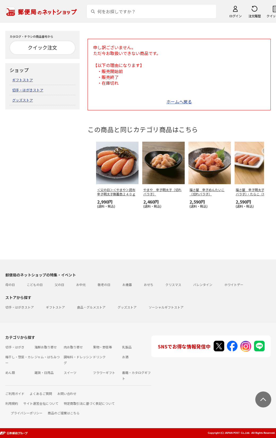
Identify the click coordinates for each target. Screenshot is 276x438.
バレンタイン (202, 284)
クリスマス (173, 284)
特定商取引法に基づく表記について (89, 403)
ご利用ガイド (14, 393)
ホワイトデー (233, 284)
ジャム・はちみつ (47, 357)
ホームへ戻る (179, 101)
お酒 (125, 357)
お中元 (81, 284)
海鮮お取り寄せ (45, 347)
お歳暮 (127, 284)
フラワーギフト (104, 372)
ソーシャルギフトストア (166, 307)
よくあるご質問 (41, 393)
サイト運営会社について (40, 403)
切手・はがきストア (27, 89)
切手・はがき (14, 347)
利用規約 (11, 403)
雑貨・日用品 (44, 372)
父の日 (59, 284)
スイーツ (70, 372)
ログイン (235, 16)
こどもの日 (35, 284)
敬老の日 (104, 284)
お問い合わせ (66, 393)
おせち (148, 284)
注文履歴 (254, 16)
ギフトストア (22, 79)
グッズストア (22, 100)
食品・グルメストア (91, 307)
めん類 (10, 372)
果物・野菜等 (102, 347)
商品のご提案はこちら (64, 413)
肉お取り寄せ (73, 347)
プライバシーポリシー (26, 413)
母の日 (10, 284)
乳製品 (127, 347)
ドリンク (99, 357)
